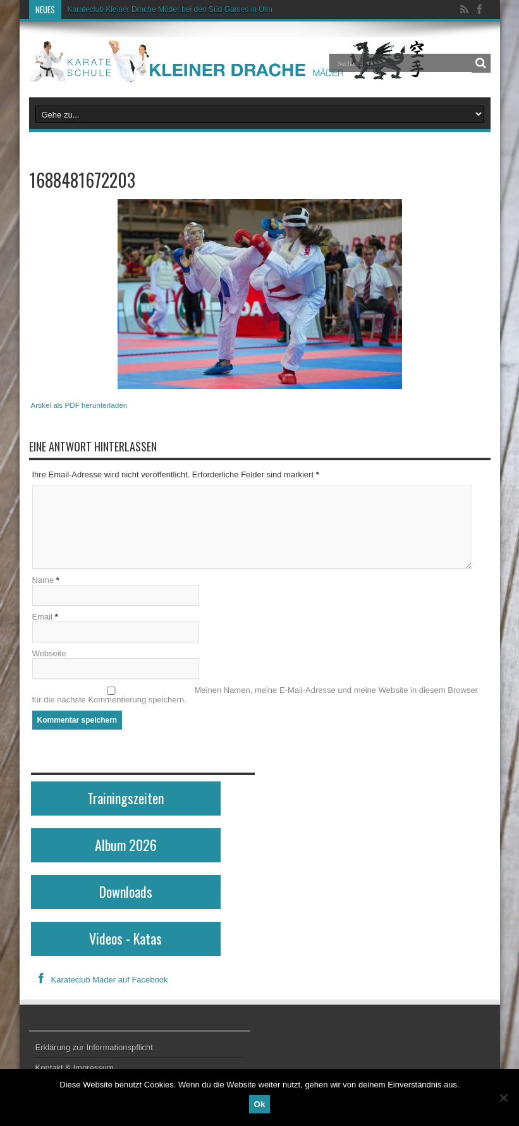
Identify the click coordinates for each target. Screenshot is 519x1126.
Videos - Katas (125, 938)
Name (43, 580)
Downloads (125, 891)
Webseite (49, 653)
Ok (260, 1104)
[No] (503, 1097)
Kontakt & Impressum (74, 1067)
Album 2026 (126, 845)
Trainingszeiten (125, 798)
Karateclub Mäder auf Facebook (99, 979)
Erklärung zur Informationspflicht (94, 1047)
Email (42, 616)
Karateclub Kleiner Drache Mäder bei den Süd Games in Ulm (170, 9)
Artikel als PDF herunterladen (79, 405)
